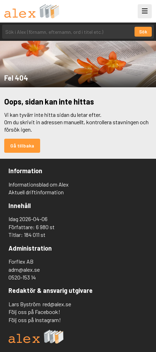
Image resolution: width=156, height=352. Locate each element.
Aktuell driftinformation (36, 192)
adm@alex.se (24, 269)
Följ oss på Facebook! (34, 311)
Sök (143, 31)
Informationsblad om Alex (38, 184)
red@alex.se (57, 304)
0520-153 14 (22, 277)
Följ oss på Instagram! (34, 319)
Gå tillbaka (22, 146)
